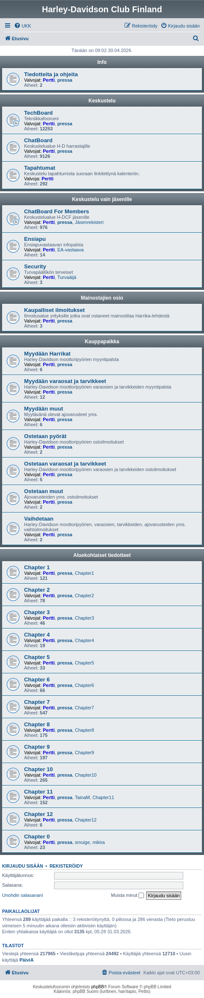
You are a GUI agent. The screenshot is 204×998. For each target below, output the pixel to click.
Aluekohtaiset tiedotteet (102, 555)
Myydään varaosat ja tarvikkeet (65, 381)
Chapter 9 (37, 747)
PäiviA (26, 959)
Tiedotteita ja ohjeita (51, 74)
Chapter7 (84, 707)
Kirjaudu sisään (22, 865)
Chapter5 (84, 662)
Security (35, 266)
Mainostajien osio (102, 298)
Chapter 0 (37, 836)
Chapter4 (84, 640)
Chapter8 (84, 730)
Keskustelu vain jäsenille (102, 199)
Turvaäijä (66, 277)
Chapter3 (84, 617)
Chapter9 (84, 752)
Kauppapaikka (102, 342)
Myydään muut (43, 408)
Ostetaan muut (43, 491)
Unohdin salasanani (22, 895)
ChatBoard (38, 140)
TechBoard (38, 113)
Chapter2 (84, 595)
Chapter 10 (38, 769)
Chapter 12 (38, 814)
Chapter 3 (37, 612)
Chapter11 (103, 797)
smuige (82, 842)
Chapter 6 (37, 679)
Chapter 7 (37, 702)
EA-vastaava (70, 249)
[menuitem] (22, 26)
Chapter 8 (37, 724)
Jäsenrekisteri (89, 222)
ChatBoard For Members (56, 211)
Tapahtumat (39, 168)
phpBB (97, 986)
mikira (98, 842)
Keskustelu (101, 101)
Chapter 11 (38, 791)
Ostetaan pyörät (45, 436)
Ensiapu (35, 239)
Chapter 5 (37, 657)
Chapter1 (84, 573)
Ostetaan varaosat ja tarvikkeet (65, 463)
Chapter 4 (37, 634)
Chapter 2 (37, 590)
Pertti (48, 80)
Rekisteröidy (66, 865)
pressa (64, 80)
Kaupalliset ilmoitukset (54, 310)
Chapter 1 (37, 567)
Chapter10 (85, 774)
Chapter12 (85, 819)
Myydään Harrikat (47, 353)
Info (102, 62)
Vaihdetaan (39, 519)
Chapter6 (84, 685)
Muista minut (127, 896)
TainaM (82, 797)
